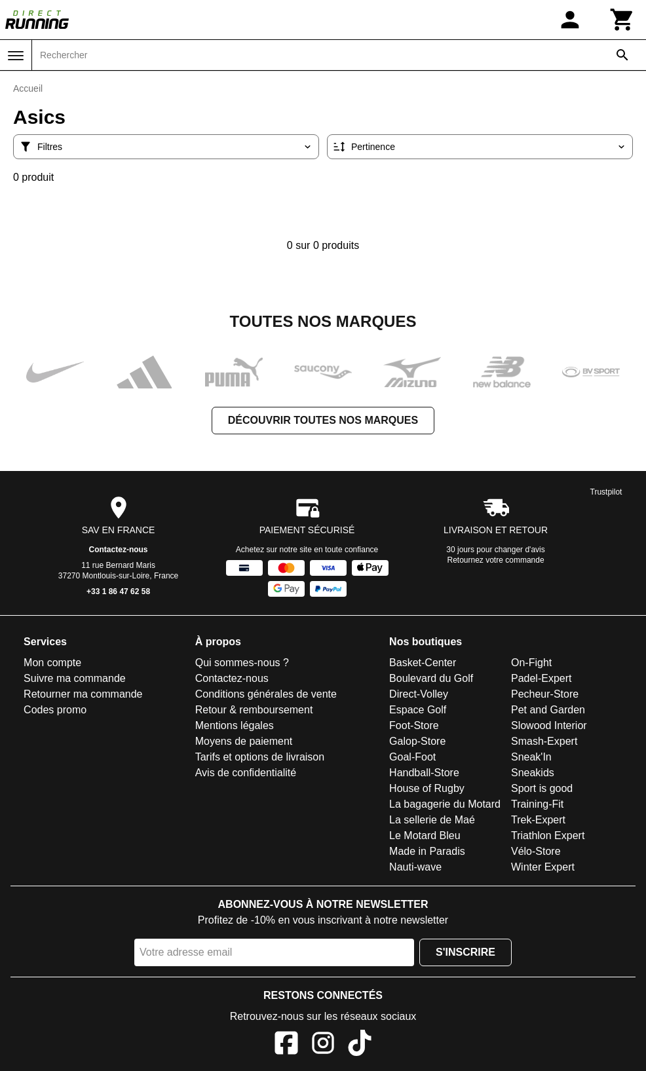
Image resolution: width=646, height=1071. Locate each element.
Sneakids (532, 772)
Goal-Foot (412, 756)
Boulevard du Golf (431, 678)
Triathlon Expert (547, 835)
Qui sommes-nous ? (242, 662)
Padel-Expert (541, 678)
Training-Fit (537, 804)
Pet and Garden (548, 709)
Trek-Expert (538, 819)
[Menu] (15, 55)
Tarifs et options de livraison (259, 756)
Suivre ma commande (75, 678)
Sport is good (542, 788)
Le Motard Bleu (425, 835)
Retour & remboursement (254, 709)
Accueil (28, 88)
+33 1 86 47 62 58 (118, 591)
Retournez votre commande (495, 560)
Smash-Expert (544, 741)
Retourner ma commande (83, 694)
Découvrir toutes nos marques (323, 420)
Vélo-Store (536, 851)
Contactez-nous (118, 549)
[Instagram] (323, 1045)
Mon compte (52, 662)
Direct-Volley (418, 694)
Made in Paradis (427, 851)
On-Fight (531, 662)
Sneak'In (531, 756)
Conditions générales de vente (266, 694)
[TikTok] (360, 1045)
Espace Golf (417, 709)
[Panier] (622, 20)
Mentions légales (234, 725)
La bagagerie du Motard (445, 804)
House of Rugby (427, 788)
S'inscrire (465, 952)
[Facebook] (286, 1045)
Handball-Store (424, 772)
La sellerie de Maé (432, 819)
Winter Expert (543, 867)
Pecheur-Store (545, 694)
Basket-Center (422, 662)
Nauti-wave (415, 867)
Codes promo (55, 709)
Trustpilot (606, 492)
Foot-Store (414, 725)
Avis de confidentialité (245, 772)
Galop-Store (417, 741)
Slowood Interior (549, 725)
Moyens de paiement (244, 741)
